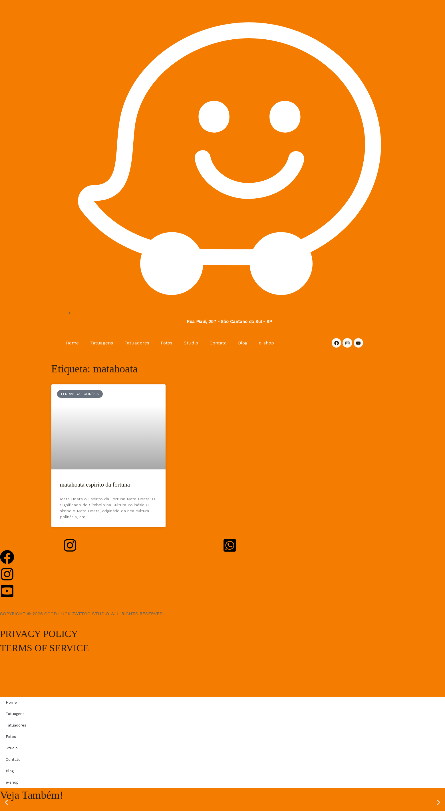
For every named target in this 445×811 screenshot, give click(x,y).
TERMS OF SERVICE (50, 648)
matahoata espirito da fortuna (95, 484)
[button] (6, 802)
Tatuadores (136, 343)
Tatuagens (101, 343)
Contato (218, 343)
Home (72, 343)
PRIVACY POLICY (44, 633)
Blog (242, 343)
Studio (191, 343)
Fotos (166, 343)
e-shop (266, 343)
